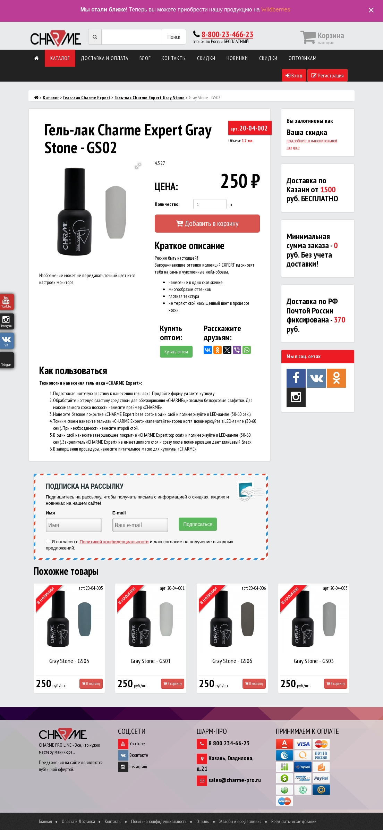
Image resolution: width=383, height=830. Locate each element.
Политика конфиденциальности (159, 821)
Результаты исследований (293, 821)
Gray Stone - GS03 (314, 661)
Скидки (206, 58)
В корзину (91, 683)
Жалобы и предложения (240, 821)
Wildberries (275, 9)
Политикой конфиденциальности (113, 541)
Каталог (60, 58)
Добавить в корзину (207, 223)
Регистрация (327, 75)
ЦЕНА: (166, 186)
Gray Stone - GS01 (151, 661)
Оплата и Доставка (78, 821)
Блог (145, 58)
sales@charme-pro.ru (234, 780)
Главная (45, 821)
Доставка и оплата (104, 58)
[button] (138, 165)
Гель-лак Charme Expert (86, 97)
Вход (294, 75)
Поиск (174, 37)
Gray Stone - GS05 (69, 661)
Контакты (174, 58)
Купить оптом (176, 352)
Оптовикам (303, 58)
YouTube (131, 743)
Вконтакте (133, 755)
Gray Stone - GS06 (232, 661)
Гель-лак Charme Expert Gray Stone (149, 97)
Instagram (132, 766)
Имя (50, 512)
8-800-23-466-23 (227, 34)
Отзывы (203, 821)
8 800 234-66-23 (229, 743)
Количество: (167, 204)
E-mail (119, 512)
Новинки (237, 58)
